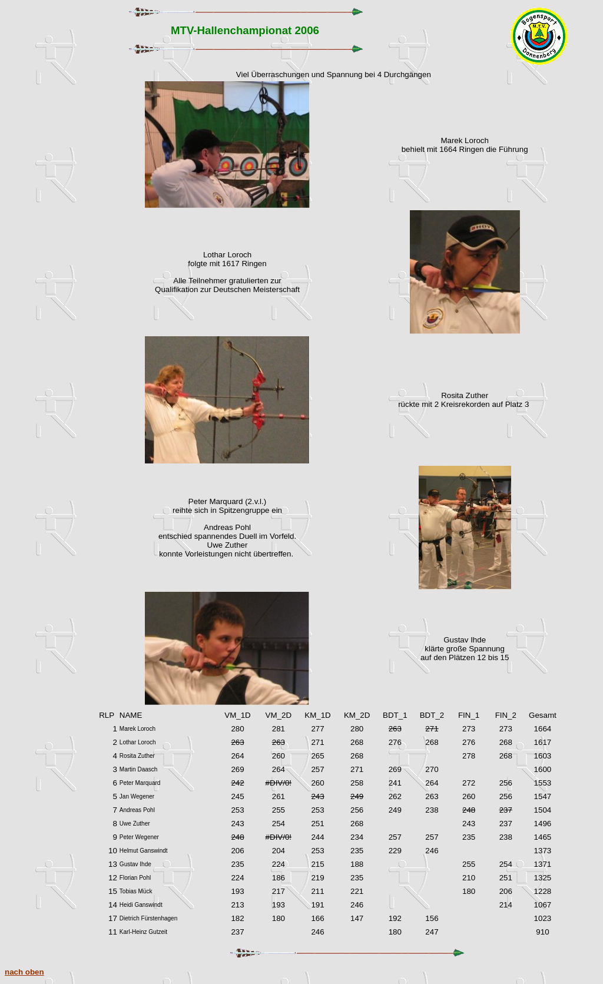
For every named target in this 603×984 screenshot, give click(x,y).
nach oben (24, 972)
